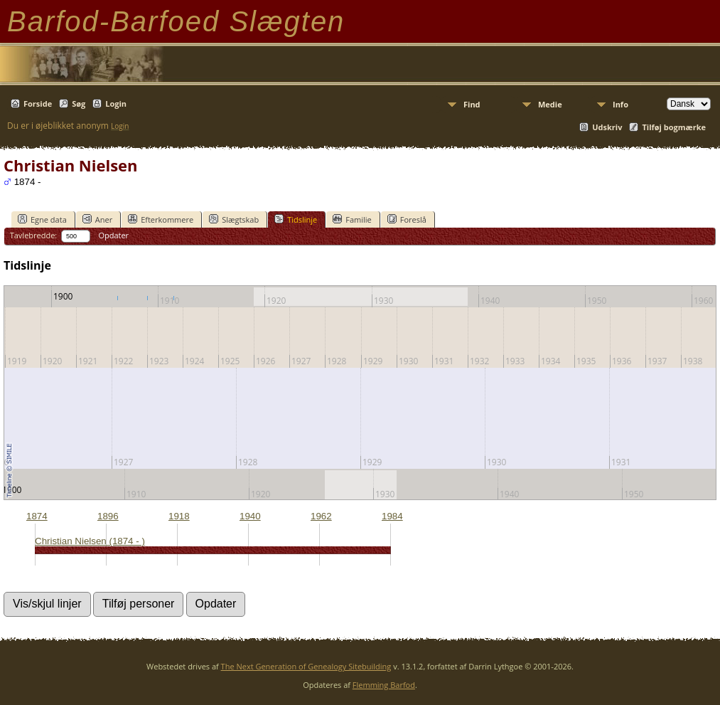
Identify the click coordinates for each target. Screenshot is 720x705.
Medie (550, 104)
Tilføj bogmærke (674, 127)
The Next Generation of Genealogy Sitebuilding (306, 666)
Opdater (113, 235)
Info (620, 104)
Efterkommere (160, 219)
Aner (97, 219)
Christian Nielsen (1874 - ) (90, 541)
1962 (321, 516)
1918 (179, 516)
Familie (352, 219)
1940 (250, 516)
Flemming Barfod (384, 684)
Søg (78, 103)
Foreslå (406, 219)
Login (116, 103)
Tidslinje (295, 219)
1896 (108, 516)
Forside (37, 103)
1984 (392, 516)
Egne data (42, 219)
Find (471, 104)
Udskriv (607, 127)
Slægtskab (234, 219)
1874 (37, 516)
